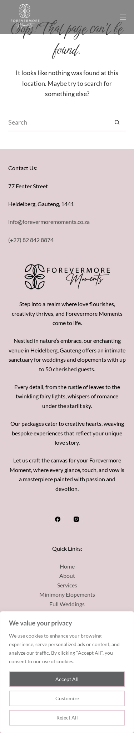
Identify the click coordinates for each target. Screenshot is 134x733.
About (67, 575)
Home (67, 566)
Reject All (67, 717)
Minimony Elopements (67, 594)
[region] (67, 672)
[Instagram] (76, 519)
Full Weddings (67, 604)
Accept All (67, 679)
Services (67, 585)
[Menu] (123, 17)
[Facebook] (58, 519)
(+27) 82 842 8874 (31, 239)
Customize (67, 698)
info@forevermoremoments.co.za (49, 221)
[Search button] (117, 122)
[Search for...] (58, 122)
